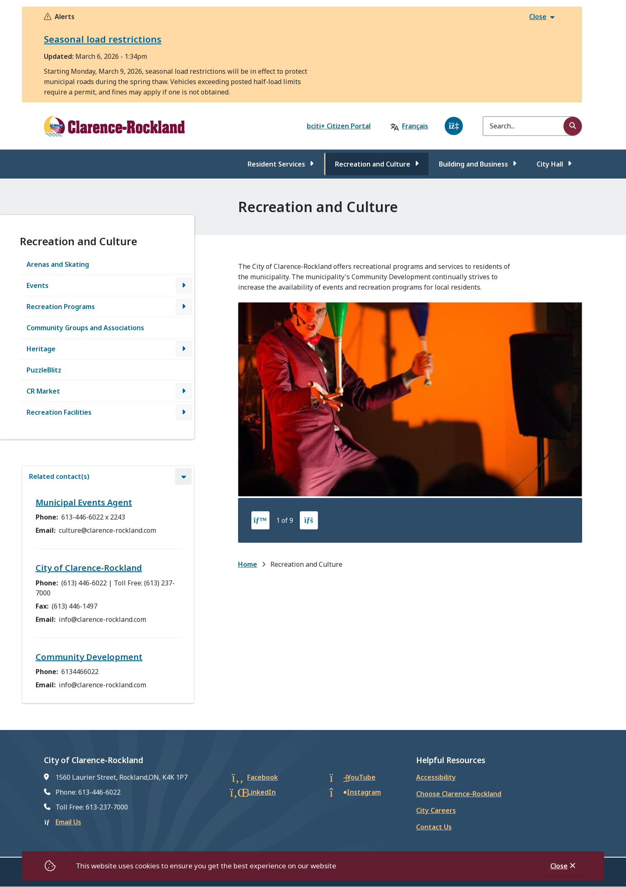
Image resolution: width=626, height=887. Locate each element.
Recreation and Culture (372, 164)
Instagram (364, 792)
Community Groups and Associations (85, 327)
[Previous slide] (260, 520)
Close (559, 865)
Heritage (40, 348)
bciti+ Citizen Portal (339, 126)
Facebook (262, 777)
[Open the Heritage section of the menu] (184, 349)
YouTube (361, 777)
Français (415, 126)
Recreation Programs (60, 306)
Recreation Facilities (58, 412)
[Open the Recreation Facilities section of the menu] (184, 412)
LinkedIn (261, 792)
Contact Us (434, 826)
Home (247, 564)
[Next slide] (309, 520)
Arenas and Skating (57, 264)
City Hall (550, 164)
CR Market (43, 391)
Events (37, 285)
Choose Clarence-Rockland (458, 793)
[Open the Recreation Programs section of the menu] (184, 306)
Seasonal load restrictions (102, 39)
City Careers (436, 810)
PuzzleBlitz (43, 370)
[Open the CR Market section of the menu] (184, 391)
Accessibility (436, 777)
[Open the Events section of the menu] (184, 285)
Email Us (68, 822)
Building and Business (473, 164)
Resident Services (276, 164)
